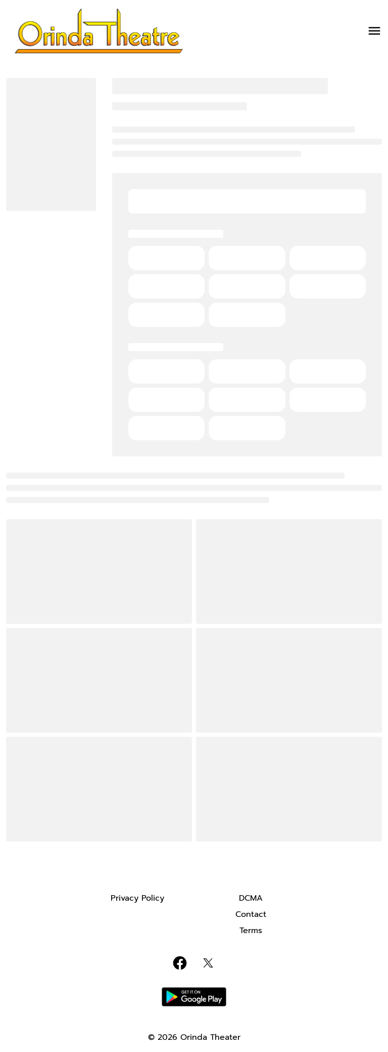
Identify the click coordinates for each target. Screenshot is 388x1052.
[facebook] (180, 963)
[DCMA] (251, 898)
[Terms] (250, 930)
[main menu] (374, 30)
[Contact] (250, 914)
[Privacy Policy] (137, 898)
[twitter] (208, 963)
